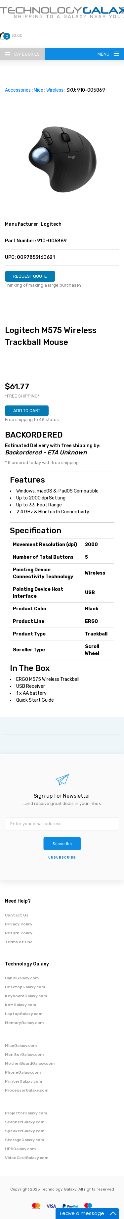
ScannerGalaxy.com (24, 1122)
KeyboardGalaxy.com (26, 996)
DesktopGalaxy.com (25, 987)
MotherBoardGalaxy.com (30, 1063)
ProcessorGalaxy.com (26, 1090)
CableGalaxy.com (22, 978)
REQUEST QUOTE (30, 276)
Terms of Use (19, 942)
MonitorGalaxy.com (24, 1054)
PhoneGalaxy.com (23, 1072)
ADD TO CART (26, 410)
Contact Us (16, 915)
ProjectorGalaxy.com (26, 1113)
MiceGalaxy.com (21, 1045)
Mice (38, 90)
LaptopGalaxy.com (23, 1013)
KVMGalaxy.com (20, 1005)
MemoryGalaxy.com (24, 1022)
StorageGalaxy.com (24, 1140)
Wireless (54, 90)
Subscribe (62, 843)
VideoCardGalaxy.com (26, 1157)
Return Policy (18, 933)
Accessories (18, 90)
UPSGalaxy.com (20, 1149)
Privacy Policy (18, 924)
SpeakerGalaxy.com (24, 1131)
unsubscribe (62, 858)
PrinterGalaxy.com (23, 1081)
